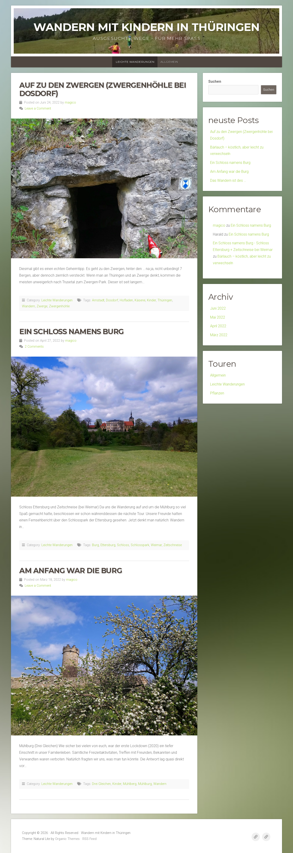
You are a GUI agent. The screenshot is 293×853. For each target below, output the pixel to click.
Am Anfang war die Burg (70, 570)
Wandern (28, 306)
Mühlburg (145, 784)
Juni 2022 (218, 308)
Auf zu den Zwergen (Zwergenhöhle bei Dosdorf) (102, 89)
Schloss (123, 545)
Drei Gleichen (101, 784)
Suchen (214, 81)
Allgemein (169, 61)
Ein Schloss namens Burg (71, 331)
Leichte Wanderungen (135, 61)
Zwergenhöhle (59, 306)
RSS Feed (89, 839)
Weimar (156, 545)
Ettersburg (107, 545)
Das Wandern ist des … (228, 180)
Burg (95, 545)
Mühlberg (129, 784)
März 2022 (218, 335)
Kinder (151, 300)
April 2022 (218, 326)
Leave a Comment (38, 108)
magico (70, 103)
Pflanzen (217, 393)
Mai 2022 (217, 317)
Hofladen (126, 300)
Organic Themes (67, 839)
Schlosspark (140, 545)
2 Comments (34, 347)
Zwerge (42, 306)
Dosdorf (112, 300)
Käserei (140, 300)
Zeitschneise (172, 545)
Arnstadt (98, 300)
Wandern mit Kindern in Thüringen (146, 27)
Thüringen (164, 300)
